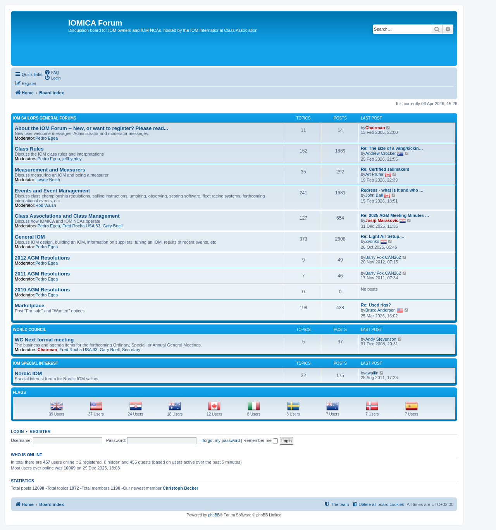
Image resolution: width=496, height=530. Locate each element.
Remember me (260, 440)
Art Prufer (374, 174)
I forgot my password (220, 440)
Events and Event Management (52, 191)
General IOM (30, 237)
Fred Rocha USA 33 (81, 225)
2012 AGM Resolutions (42, 258)
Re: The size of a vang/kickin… (392, 148)
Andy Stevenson (380, 339)
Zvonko (372, 241)
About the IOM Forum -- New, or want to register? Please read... (91, 128)
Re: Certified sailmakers (385, 169)
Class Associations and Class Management (67, 216)
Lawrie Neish (47, 179)
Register (40, 431)
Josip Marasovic (382, 220)
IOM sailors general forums (44, 118)
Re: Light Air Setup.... (382, 236)
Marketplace (29, 305)
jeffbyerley (72, 158)
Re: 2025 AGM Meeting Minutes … (395, 215)
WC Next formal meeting (44, 340)
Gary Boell (112, 225)
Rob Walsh (45, 205)
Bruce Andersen (380, 310)
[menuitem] (51, 72)
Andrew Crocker (380, 153)
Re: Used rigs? (376, 305)
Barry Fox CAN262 (383, 257)
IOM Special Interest (35, 363)
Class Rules (29, 149)
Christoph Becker (180, 488)
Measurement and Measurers (50, 170)
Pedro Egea (46, 138)
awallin (372, 373)
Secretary (131, 349)
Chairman (375, 127)
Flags (19, 392)
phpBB (214, 515)
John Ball (374, 195)
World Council (29, 329)
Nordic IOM (28, 373)
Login (17, 431)
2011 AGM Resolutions (42, 274)
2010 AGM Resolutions (42, 290)
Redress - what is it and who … (392, 190)
